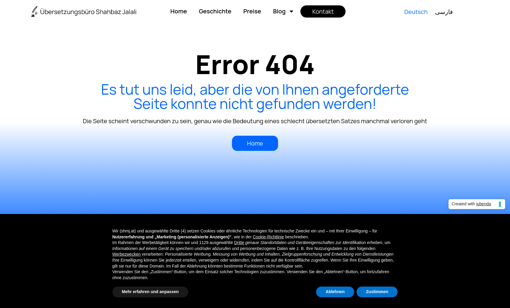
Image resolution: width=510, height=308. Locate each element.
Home (178, 11)
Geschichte (215, 11)
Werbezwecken (126, 254)
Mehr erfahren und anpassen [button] (150, 291)
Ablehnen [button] (335, 291)
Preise (252, 11)
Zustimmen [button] (377, 291)
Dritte (239, 242)
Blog (283, 11)
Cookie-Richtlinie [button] (268, 236)
